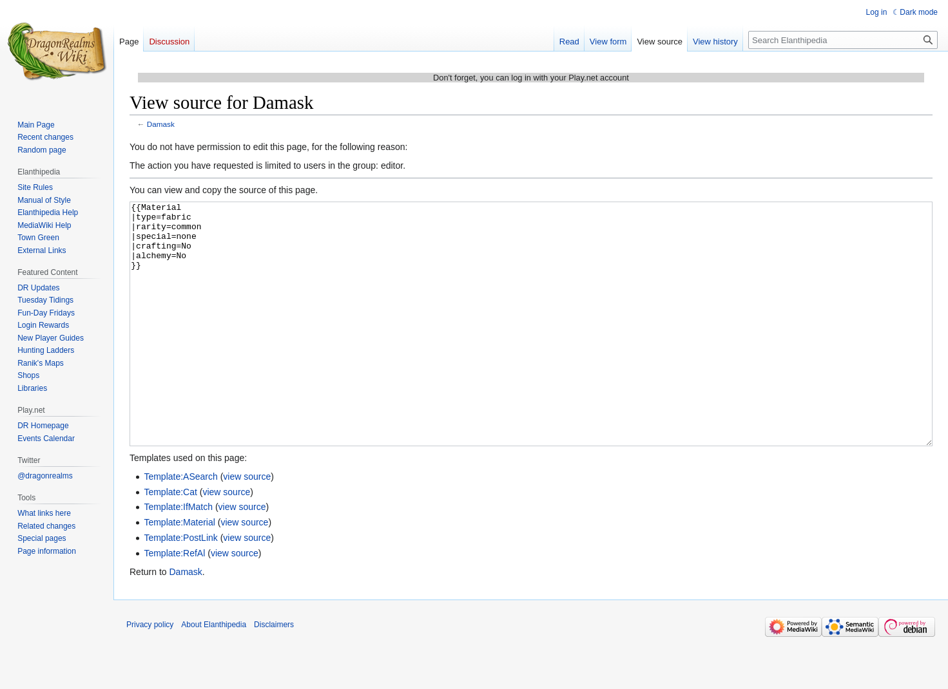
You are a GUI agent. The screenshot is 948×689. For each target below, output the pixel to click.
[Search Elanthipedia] (843, 40)
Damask (161, 124)
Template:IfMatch (178, 555)
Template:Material (179, 570)
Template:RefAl (174, 601)
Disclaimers (274, 672)
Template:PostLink (180, 586)
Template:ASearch (180, 525)
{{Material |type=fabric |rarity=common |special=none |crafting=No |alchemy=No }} (531, 348)
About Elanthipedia (213, 672)
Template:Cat (170, 540)
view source (247, 525)
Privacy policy (149, 672)
